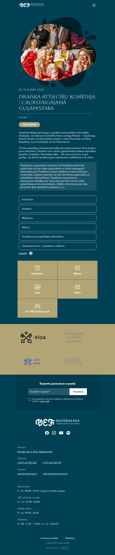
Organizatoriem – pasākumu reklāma (43, 246)
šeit (62, 187)
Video (77, 289)
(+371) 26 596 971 (51, 462)
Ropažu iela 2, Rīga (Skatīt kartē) (35, 451)
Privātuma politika (49, 538)
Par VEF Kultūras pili (37, 308)
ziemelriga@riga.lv (27, 473)
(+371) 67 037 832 (27, 462)
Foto (37, 289)
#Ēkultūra (27, 218)
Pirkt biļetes (29, 124)
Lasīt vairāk (44, 401)
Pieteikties (78, 391)
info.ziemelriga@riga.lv (55, 473)
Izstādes (27, 209)
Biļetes (26, 227)
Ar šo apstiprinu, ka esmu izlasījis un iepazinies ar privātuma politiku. (57, 400)
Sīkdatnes (70, 538)
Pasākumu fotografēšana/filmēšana (42, 237)
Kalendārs (27, 199)
